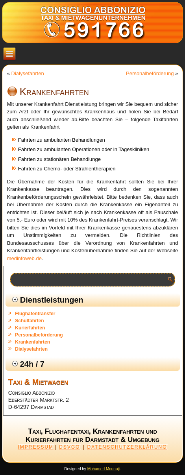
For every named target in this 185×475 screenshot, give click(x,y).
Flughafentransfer (35, 313)
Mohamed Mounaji (103, 469)
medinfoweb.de (24, 258)
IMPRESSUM (36, 447)
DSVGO (69, 447)
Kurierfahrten (30, 328)
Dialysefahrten (27, 73)
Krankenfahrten (32, 342)
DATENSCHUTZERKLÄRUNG (127, 447)
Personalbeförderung (150, 73)
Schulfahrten (29, 320)
